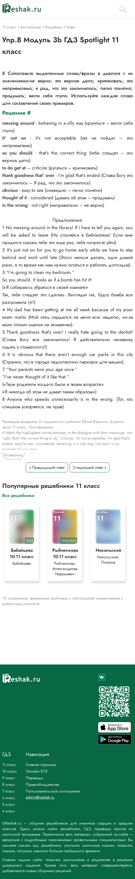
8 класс (8, 784)
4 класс (8, 811)
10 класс (9, 771)
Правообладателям (42, 784)
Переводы (34, 778)
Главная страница (41, 764)
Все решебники (18, 495)
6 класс (8, 797)
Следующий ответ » (89, 467)
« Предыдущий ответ (47, 467)
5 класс (8, 804)
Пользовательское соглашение (53, 791)
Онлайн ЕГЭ (36, 771)
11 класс (9, 764)
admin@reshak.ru (40, 797)
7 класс (8, 791)
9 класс (8, 778)
